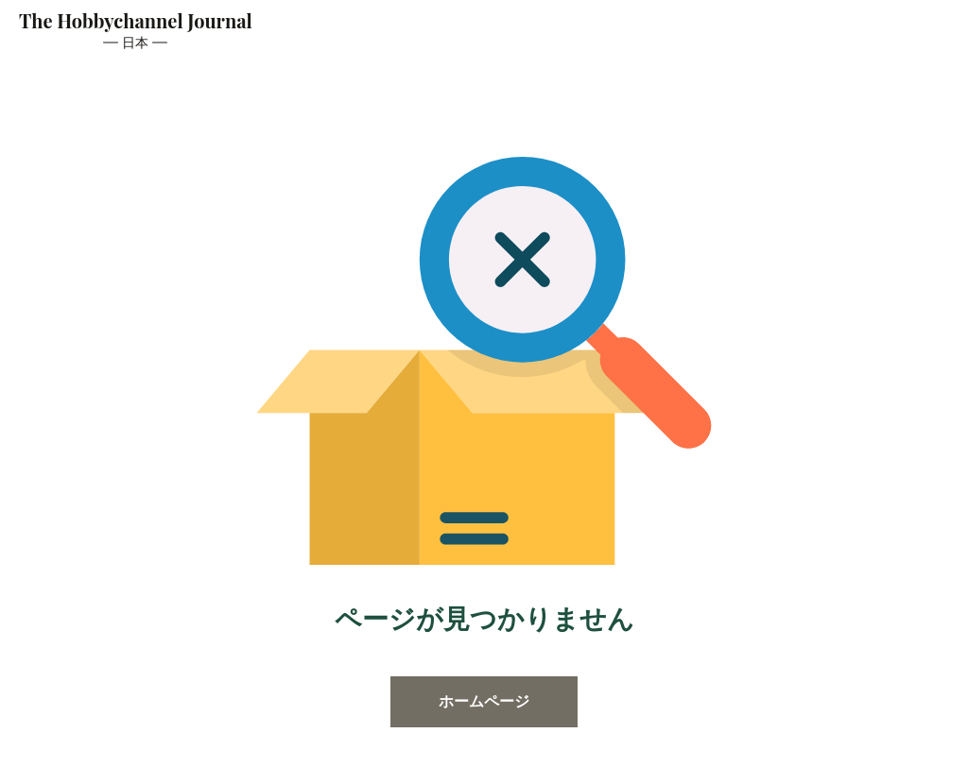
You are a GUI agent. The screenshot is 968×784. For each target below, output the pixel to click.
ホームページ (484, 701)
